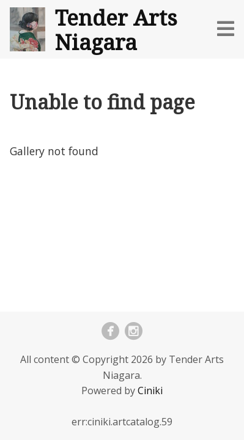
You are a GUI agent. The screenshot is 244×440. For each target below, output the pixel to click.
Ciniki (150, 390)
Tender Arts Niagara (116, 29)
